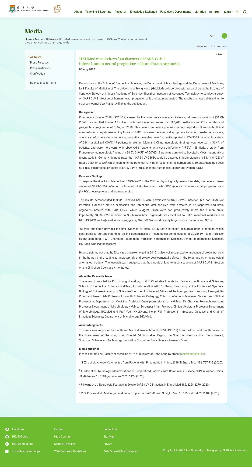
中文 (236, 12)
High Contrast (62, 436)
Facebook (14, 429)
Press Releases (39, 62)
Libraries (197, 11)
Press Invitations (40, 68)
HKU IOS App (16, 437)
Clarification (37, 73)
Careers (59, 429)
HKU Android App (19, 444)
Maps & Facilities (64, 444)
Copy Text (220, 46)
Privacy (108, 444)
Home (28, 39)
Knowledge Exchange (140, 11)
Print (204, 46)
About (75, 11)
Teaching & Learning (95, 11)
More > (225, 12)
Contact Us (110, 429)
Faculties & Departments (172, 11)
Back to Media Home (43, 82)
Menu (218, 36)
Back (221, 54)
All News (51, 39)
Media (39, 39)
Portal (211, 12)
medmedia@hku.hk (192, 354)
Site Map (108, 436)
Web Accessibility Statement (120, 451)
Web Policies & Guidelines (70, 451)
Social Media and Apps (22, 451)
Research (118, 11)
